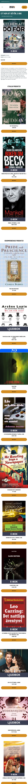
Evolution (14, 386)
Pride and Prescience (14, 288)
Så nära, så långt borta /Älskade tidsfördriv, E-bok (14, 778)
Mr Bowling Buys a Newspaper (14, 490)
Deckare (7, 55)
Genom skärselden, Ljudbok (14, 730)
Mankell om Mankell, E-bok (14, 223)
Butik (24, 7)
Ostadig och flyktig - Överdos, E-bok (14, 537)
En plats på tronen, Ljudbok (14, 682)
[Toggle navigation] (2, 7)
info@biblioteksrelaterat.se (5, 1)
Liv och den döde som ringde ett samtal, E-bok (14, 434)
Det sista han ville (14, 126)
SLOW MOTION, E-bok (14, 585)
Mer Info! (14, 63)
